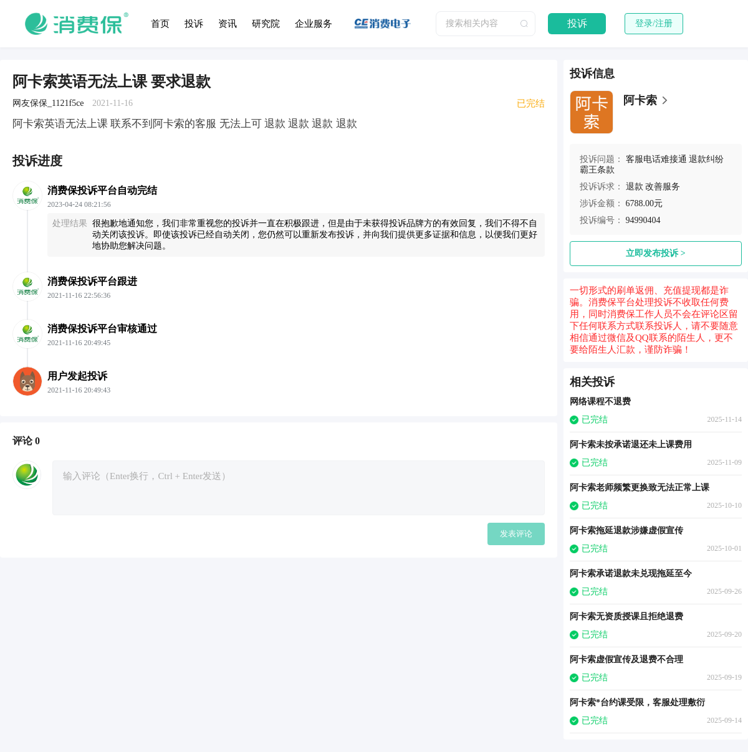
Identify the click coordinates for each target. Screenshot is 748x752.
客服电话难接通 (656, 159)
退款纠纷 (706, 159)
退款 (634, 186)
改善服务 (662, 186)
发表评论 (516, 533)
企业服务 (313, 24)
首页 (160, 24)
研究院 (266, 24)
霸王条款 (597, 169)
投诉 (194, 24)
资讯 (227, 24)
